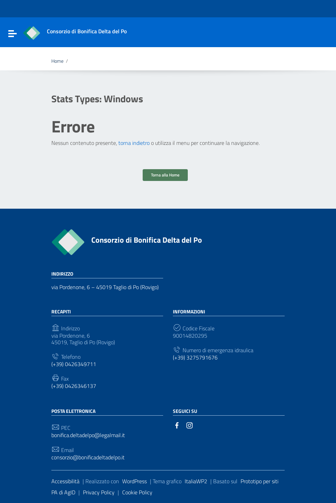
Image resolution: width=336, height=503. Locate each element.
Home (57, 61)
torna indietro (134, 143)
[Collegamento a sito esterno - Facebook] (177, 424)
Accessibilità (65, 481)
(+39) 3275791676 (195, 357)
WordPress (134, 481)
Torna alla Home (165, 175)
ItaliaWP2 (196, 481)
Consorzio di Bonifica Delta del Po (146, 240)
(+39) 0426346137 (73, 386)
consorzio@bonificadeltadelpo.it (88, 457)
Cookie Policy (137, 492)
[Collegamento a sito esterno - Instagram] (189, 424)
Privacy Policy (99, 492)
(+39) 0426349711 (73, 364)
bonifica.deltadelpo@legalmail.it (88, 435)
